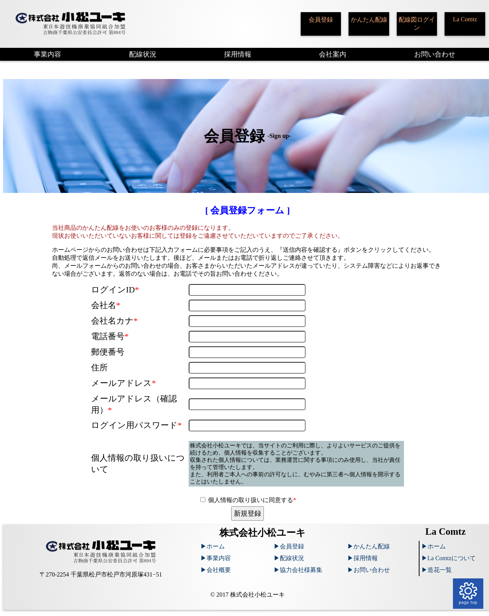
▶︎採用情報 (362, 558)
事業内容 (47, 54)
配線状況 (142, 54)
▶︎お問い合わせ (368, 570)
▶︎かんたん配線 (368, 546)
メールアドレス (123, 383)
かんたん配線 (369, 19)
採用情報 (237, 54)
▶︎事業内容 (215, 558)
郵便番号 (108, 352)
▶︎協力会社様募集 (298, 570)
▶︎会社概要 (215, 570)
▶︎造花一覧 (436, 570)
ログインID (115, 289)
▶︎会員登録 (289, 546)
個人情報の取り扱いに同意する (252, 500)
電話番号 (110, 336)
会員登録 (321, 19)
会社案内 (332, 54)
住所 (99, 367)
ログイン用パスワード (136, 425)
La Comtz (465, 19)
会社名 (105, 305)
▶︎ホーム (212, 546)
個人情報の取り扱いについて (138, 463)
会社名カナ (114, 320)
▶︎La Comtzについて (448, 558)
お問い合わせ (434, 54)
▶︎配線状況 (289, 558)
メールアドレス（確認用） (134, 404)
